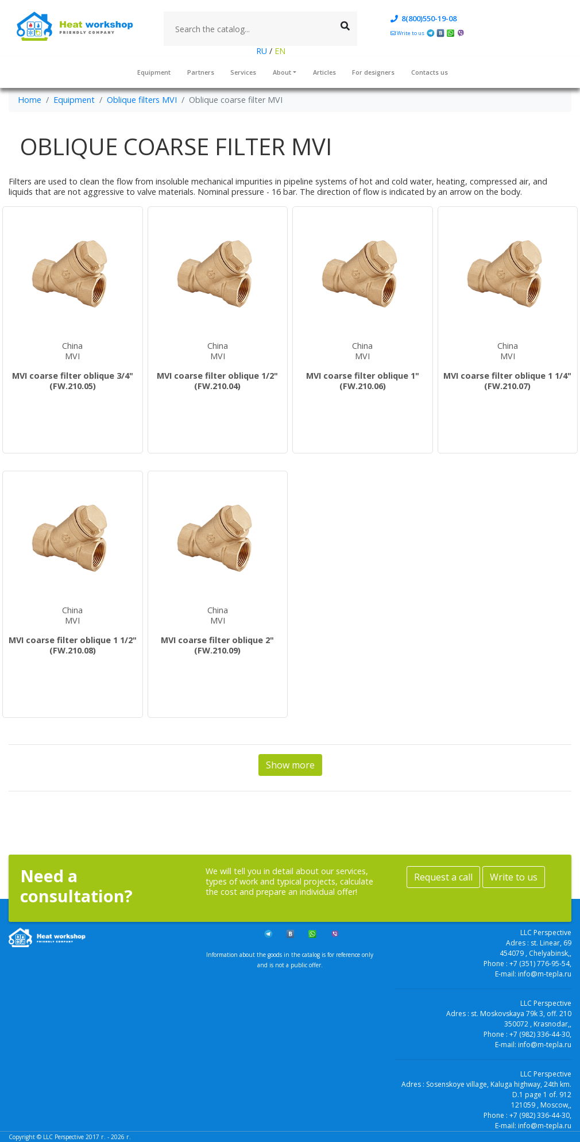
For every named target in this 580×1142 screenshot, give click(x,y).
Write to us (514, 877)
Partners (200, 72)
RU (262, 50)
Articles (324, 72)
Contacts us (429, 72)
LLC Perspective (63, 1137)
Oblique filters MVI (142, 99)
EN (278, 50)
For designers (373, 72)
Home (29, 99)
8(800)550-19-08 (423, 18)
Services (243, 72)
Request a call (443, 877)
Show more (290, 765)
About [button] (282, 72)
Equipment (154, 72)
